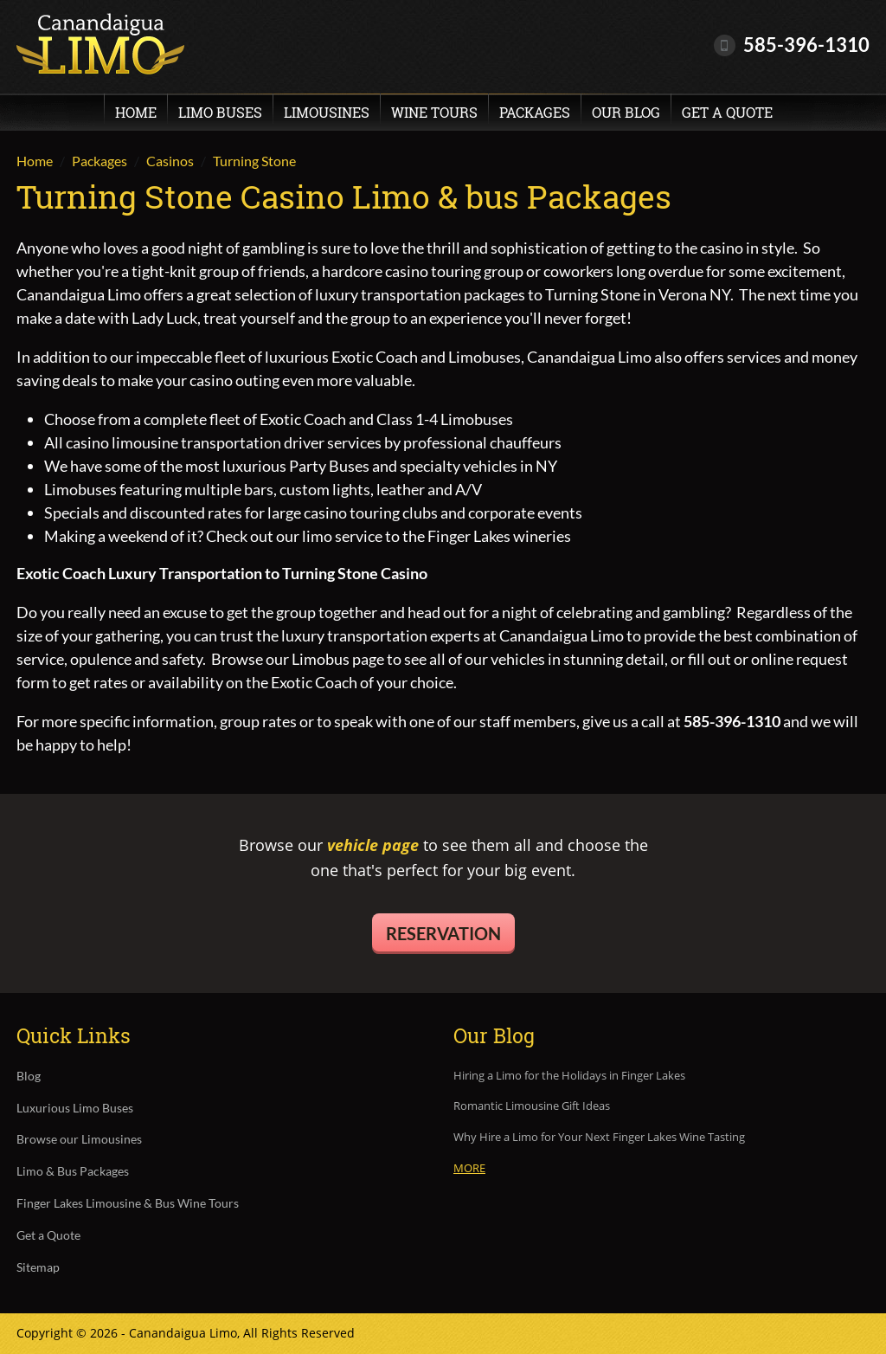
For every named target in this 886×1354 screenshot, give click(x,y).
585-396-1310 (806, 44)
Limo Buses (220, 112)
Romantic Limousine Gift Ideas (531, 1106)
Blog (28, 1076)
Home (136, 112)
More (469, 1168)
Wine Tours (434, 112)
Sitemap (38, 1267)
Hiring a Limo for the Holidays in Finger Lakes (569, 1076)
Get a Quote (727, 112)
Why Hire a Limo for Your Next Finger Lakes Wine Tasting (599, 1137)
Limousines (326, 112)
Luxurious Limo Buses (74, 1108)
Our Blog (626, 112)
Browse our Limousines (79, 1139)
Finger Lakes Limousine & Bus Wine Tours (127, 1203)
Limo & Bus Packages (72, 1171)
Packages (534, 112)
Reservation (443, 933)
